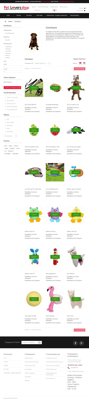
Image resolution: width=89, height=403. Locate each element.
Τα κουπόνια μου (50, 378)
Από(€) (5, 64)
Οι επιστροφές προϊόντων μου (54, 362)
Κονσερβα (15, 153)
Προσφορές (54, 7)
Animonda (10, 131)
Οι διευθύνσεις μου (51, 369)
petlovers (10, 151)
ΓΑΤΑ (8, 15)
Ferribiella (8, 46)
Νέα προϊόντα (29, 358)
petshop (12, 148)
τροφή (6, 148)
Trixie (7, 57)
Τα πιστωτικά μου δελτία (53, 365)
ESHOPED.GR (14, 398)
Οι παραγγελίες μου (51, 358)
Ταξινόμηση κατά (29, 63)
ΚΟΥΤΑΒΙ (39, 15)
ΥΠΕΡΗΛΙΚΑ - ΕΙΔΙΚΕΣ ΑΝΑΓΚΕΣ (56, 15)
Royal (10, 145)
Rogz (7, 55)
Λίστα (84, 63)
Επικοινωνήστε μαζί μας (31, 362)
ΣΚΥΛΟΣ (29, 15)
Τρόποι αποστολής (12, 97)
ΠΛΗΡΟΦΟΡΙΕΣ (10, 93)
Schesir (16, 145)
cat (5, 151)
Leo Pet (8, 51)
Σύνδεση (82, 8)
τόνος (18, 148)
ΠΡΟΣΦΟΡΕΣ (74, 15)
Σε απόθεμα (9, 33)
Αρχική (34, 7)
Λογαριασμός (81, 10)
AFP (8, 119)
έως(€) (5, 69)
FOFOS (8, 49)
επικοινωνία (63, 7)
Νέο (7, 40)
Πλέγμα (80, 63)
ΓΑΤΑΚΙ (18, 15)
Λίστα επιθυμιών (10, 77)
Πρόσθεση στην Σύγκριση (32, 111)
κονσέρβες (8, 153)
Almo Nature (10, 122)
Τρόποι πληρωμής (12, 106)
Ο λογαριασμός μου (53, 354)
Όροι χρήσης (10, 100)
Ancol (8, 128)
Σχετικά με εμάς (43, 7)
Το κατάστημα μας (12, 109)
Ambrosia (9, 125)
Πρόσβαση (28, 376)
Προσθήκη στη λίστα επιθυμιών (31, 108)
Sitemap (27, 380)
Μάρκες (6, 115)
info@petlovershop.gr (78, 371)
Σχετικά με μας (11, 103)
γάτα (6, 145)
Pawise (8, 53)
